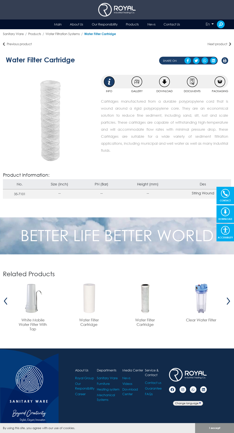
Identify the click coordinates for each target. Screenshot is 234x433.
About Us (76, 24)
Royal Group (84, 378)
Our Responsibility (105, 24)
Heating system (108, 389)
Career (80, 394)
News (151, 24)
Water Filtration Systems (63, 34)
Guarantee (153, 388)
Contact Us (172, 24)
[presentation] (5, 301)
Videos (127, 384)
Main (58, 24)
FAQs (149, 394)
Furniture (103, 384)
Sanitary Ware (13, 34)
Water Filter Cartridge (100, 34)
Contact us (153, 383)
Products (132, 24)
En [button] (208, 24)
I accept (214, 427)
